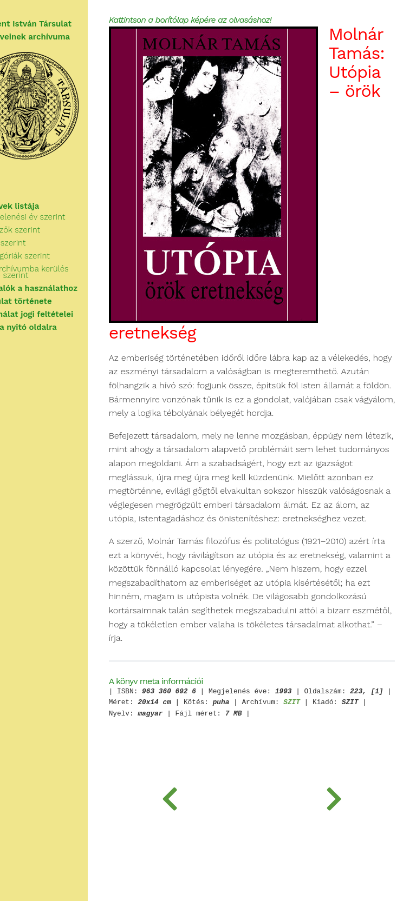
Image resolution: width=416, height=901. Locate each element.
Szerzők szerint (48, 230)
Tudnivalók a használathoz (61, 288)
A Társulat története (49, 301)
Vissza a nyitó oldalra (51, 327)
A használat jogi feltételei (59, 314)
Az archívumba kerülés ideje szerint (63, 272)
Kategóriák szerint (53, 256)
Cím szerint (41, 243)
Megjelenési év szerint (61, 217)
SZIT (379, 779)
